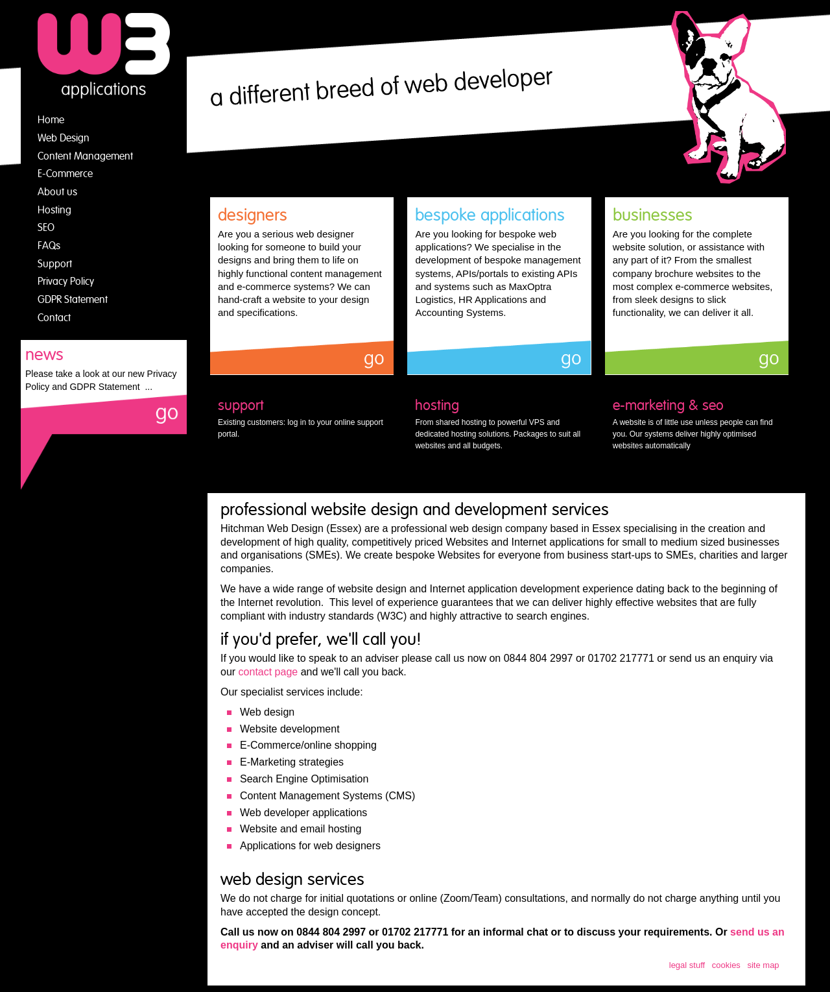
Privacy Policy (66, 281)
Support (55, 264)
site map (763, 965)
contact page (268, 671)
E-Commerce (65, 173)
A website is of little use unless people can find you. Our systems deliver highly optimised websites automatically (697, 423)
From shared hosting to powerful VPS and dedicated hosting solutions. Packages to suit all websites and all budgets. (499, 423)
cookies (726, 965)
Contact (54, 317)
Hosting (54, 210)
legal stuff (687, 965)
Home (51, 120)
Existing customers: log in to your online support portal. (302, 418)
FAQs (49, 245)
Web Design (63, 138)
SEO (46, 227)
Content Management (85, 156)
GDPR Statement (73, 299)
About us (57, 192)
